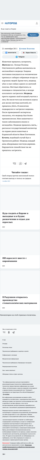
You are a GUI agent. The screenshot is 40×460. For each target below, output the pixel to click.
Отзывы (4, 343)
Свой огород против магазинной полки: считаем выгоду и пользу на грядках (20, 178)
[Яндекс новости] (29, 52)
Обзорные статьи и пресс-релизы (12, 374)
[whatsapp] (20, 163)
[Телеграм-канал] (20, 56)
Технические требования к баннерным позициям (16, 362)
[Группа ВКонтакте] (11, 52)
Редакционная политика (9, 366)
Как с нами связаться (8, 370)
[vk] (15, 163)
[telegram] (26, 163)
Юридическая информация (10, 359)
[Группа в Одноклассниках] (8, 332)
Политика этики (7, 347)
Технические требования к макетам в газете (15, 351)
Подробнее (6, 394)
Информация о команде (9, 355)
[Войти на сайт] (37, 23)
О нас (4, 340)
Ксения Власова (27, 48)
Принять (33, 35)
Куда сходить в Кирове (8, 29)
